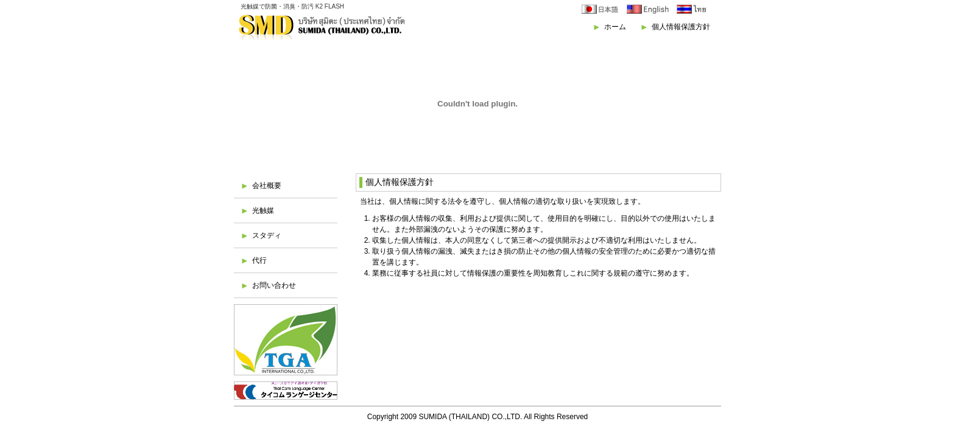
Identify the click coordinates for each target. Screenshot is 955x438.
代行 (259, 260)
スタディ (266, 235)
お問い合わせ (274, 285)
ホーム (615, 27)
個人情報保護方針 (681, 27)
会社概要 (266, 185)
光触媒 (263, 210)
